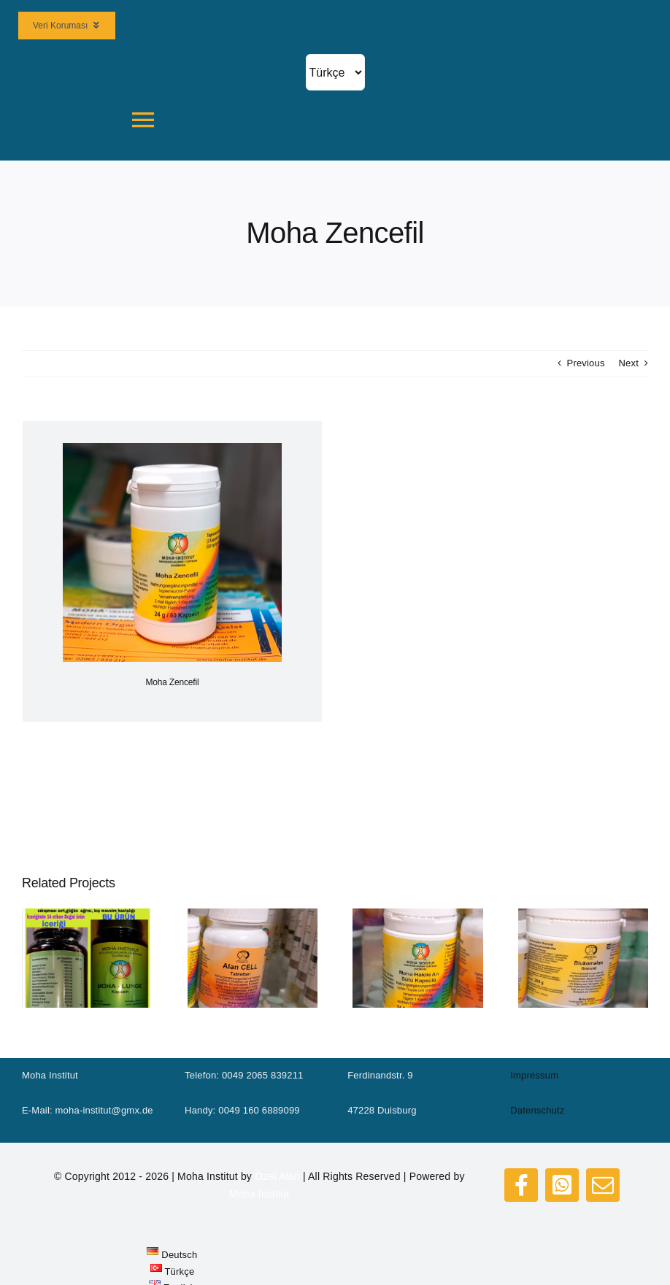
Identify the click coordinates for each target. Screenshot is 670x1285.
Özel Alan (277, 1176)
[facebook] (521, 1185)
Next (628, 363)
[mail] (603, 1185)
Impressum (534, 1075)
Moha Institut (259, 1194)
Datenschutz (537, 1110)
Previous (586, 363)
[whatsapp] (562, 1185)
